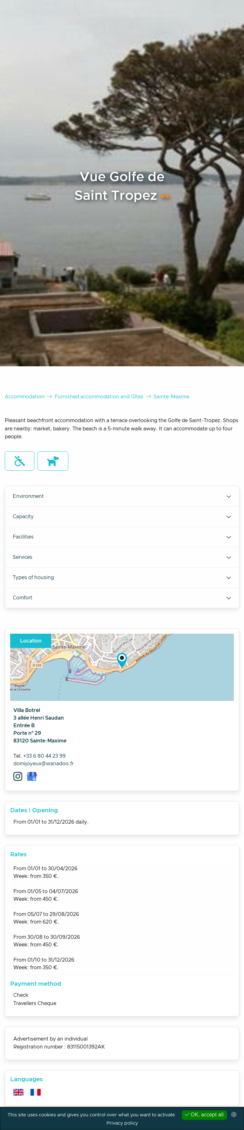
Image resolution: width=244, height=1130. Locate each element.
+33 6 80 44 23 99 (44, 756)
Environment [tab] (122, 496)
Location (31, 640)
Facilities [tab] (122, 536)
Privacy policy (122, 1123)
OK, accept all (204, 1114)
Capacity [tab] (122, 516)
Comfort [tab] (122, 597)
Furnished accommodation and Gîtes (99, 396)
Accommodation (24, 396)
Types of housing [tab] (122, 577)
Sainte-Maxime (171, 396)
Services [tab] (122, 557)
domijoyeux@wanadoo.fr (43, 763)
